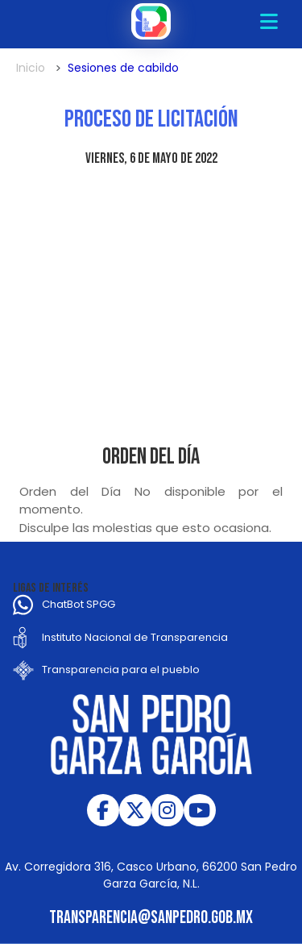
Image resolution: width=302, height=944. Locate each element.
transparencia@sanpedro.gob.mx (151, 918)
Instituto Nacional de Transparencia (135, 637)
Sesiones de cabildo (123, 68)
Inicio (30, 68)
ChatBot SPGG (78, 604)
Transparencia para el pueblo (121, 669)
